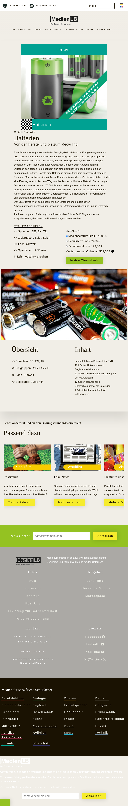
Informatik (9, 718)
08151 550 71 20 (17, 5)
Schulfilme (95, 580)
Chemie (70, 698)
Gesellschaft (43, 712)
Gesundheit (73, 712)
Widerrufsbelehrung (32, 618)
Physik (100, 725)
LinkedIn (93, 644)
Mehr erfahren (19, 502)
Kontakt (32, 595)
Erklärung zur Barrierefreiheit (32, 611)
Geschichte (10, 712)
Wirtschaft (41, 743)
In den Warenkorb (84, 260)
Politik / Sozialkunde (11, 734)
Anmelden (105, 535)
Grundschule (105, 712)
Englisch (40, 705)
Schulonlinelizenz (85, 246)
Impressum (33, 588)
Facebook (93, 636)
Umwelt (7, 743)
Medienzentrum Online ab (88, 251)
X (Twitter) (93, 659)
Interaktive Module (95, 588)
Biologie (39, 698)
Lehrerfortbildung (109, 718)
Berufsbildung (12, 698)
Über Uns (18, 30)
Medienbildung (45, 725)
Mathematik (10, 725)
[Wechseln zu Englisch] (121, 7)
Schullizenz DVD (84, 241)
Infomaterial (74, 30)
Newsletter (20, 536)
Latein (69, 718)
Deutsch (102, 698)
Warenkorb (105, 30)
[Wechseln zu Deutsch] (121, 4)
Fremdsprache (76, 705)
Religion (39, 732)
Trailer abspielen (28, 226)
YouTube (93, 651)
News (90, 30)
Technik (101, 732)
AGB (32, 580)
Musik (69, 725)
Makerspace (53, 30)
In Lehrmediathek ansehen (31, 256)
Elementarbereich (16, 705)
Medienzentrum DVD (87, 236)
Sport (68, 732)
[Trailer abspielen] (64, 304)
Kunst (37, 718)
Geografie (103, 705)
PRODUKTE (35, 30)
